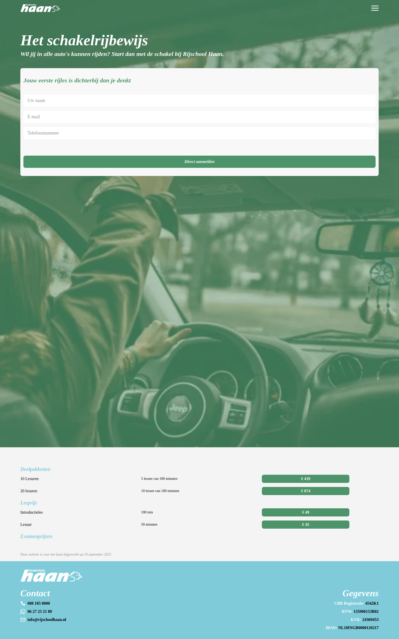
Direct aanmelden (199, 161)
